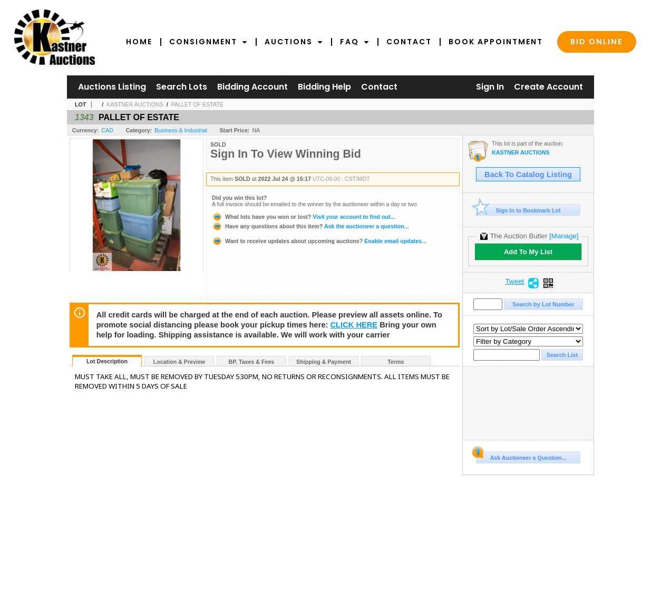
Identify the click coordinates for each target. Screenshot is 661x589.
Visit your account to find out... (303, 217)
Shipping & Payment (323, 362)
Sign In (490, 87)
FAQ (355, 41)
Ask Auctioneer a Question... (521, 456)
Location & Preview (179, 362)
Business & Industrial (180, 130)
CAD (107, 130)
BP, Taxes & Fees (252, 362)
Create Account (548, 87)
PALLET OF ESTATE (197, 104)
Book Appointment (496, 41)
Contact (409, 41)
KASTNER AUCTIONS (134, 104)
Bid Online (596, 41)
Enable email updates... (319, 241)
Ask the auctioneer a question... (310, 226)
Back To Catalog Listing (528, 174)
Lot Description (107, 361)
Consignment (208, 41)
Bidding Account (252, 87)
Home (139, 41)
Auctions (294, 41)
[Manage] (563, 236)
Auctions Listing (112, 87)
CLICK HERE (354, 325)
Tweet (515, 281)
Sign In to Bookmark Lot (518, 210)
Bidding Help (324, 87)
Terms (395, 362)
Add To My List (528, 252)
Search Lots (181, 87)
